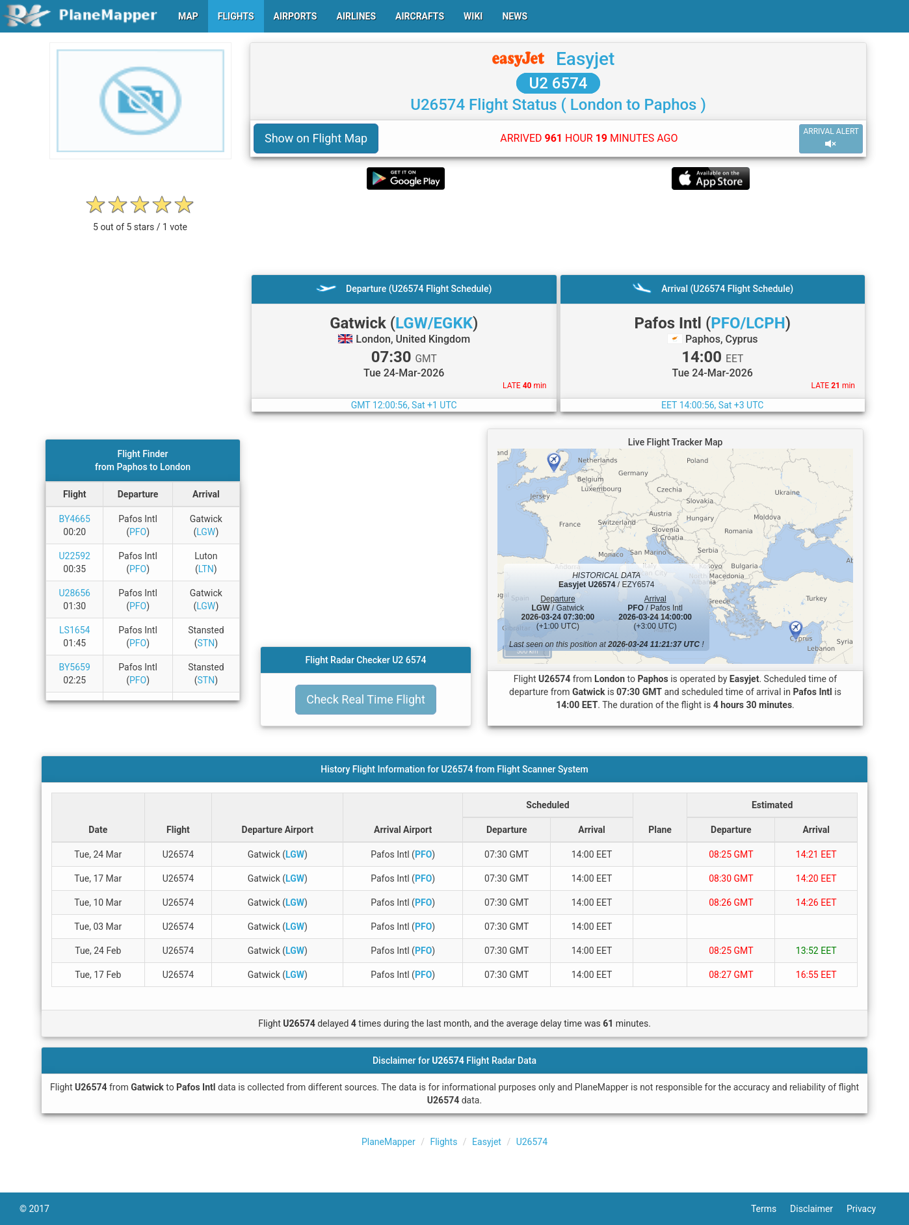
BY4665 (74, 519)
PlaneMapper (388, 1142)
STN (206, 643)
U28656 (74, 593)
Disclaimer (818, 1209)
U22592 (74, 556)
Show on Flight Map (316, 138)
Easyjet (585, 59)
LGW (205, 532)
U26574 (531, 1142)
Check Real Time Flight (365, 699)
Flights (443, 1142)
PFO (137, 532)
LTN (206, 569)
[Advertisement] (558, 232)
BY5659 (74, 667)
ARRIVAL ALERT (831, 138)
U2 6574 (558, 83)
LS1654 (74, 630)
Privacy (868, 1209)
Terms (770, 1209)
